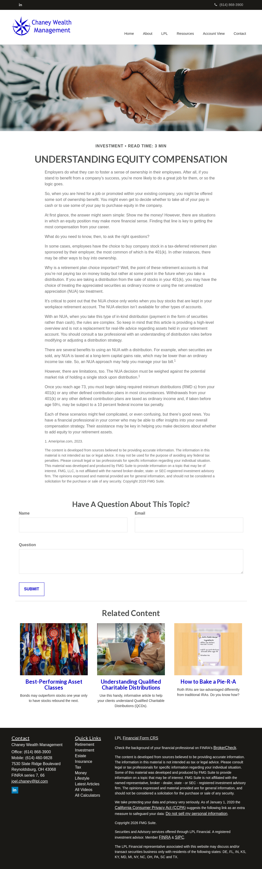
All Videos (83, 790)
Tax (78, 767)
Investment (84, 750)
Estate (80, 756)
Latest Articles (87, 784)
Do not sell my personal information (196, 813)
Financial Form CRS (140, 738)
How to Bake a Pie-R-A (208, 681)
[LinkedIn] (20, 4)
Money (81, 773)
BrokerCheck (224, 748)
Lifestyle (82, 778)
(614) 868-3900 (228, 5)
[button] (149, 27)
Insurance (83, 761)
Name (24, 513)
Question (27, 545)
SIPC (179, 837)
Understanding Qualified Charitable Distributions (131, 684)
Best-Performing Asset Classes (53, 684)
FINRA (165, 837)
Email (140, 513)
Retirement (84, 744)
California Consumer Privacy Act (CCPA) (150, 808)
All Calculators (87, 795)
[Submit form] (31, 589)
